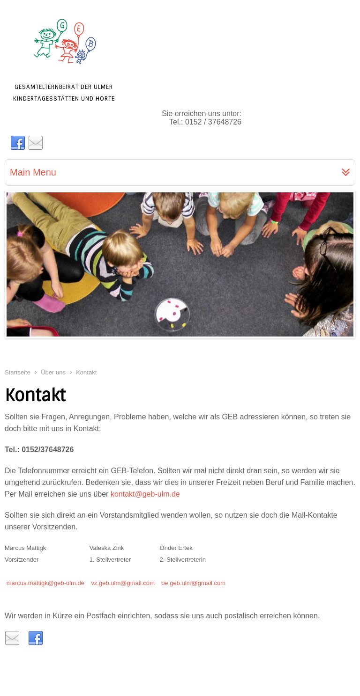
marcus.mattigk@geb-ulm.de (45, 582)
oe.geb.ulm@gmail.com (193, 582)
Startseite (17, 372)
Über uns (53, 372)
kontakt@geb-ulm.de (145, 494)
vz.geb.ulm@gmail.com (122, 582)
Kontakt (35, 395)
